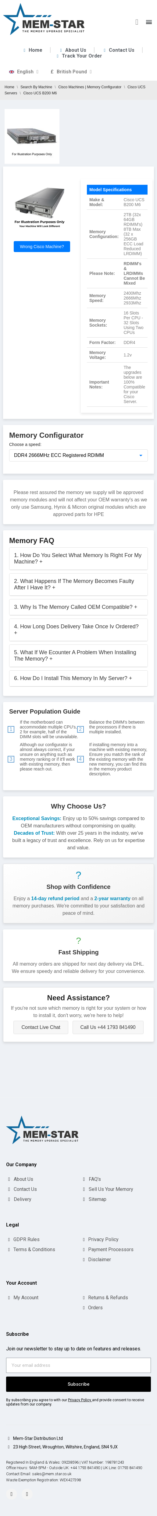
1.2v (127, 355)
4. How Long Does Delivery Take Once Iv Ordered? (76, 629)
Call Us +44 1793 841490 (108, 1027)
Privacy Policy (79, 1400)
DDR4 (129, 342)
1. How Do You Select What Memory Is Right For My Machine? (77, 558)
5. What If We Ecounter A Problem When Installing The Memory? (75, 655)
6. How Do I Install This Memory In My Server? (73, 678)
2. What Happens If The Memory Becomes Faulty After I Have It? (74, 584)
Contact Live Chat (40, 1027)
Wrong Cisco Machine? (42, 246)
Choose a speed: (25, 444)
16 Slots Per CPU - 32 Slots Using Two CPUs (133, 323)
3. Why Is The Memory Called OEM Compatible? (75, 607)
